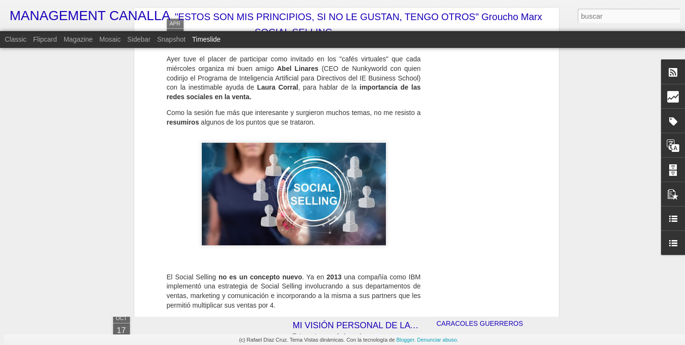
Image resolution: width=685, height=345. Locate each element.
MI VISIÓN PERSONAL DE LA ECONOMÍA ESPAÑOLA (400, 325)
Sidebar (139, 39)
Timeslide (206, 39)
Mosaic (109, 39)
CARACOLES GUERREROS (480, 323)
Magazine (78, 39)
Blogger (405, 340)
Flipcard (45, 39)
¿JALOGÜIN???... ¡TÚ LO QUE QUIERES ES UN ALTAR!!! (525, 255)
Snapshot (171, 39)
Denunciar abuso (437, 340)
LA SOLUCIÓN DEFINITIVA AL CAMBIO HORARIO (514, 272)
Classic (15, 39)
